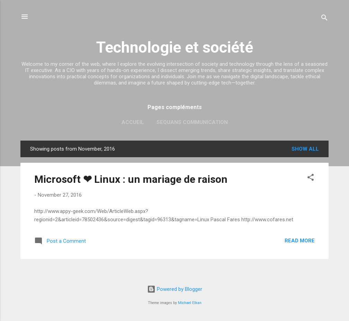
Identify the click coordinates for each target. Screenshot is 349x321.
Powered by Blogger (174, 289)
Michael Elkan (190, 303)
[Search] (324, 18)
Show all (305, 149)
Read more (300, 241)
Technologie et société (174, 47)
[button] (310, 178)
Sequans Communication (192, 122)
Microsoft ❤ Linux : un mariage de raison (130, 179)
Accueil (133, 122)
